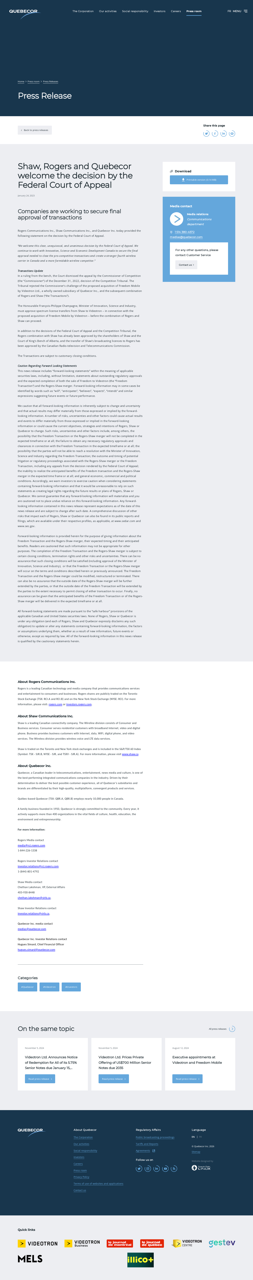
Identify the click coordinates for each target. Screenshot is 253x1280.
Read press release (39, 1078)
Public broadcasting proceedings (155, 1137)
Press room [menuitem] (194, 11)
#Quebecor (27, 986)
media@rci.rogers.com (31, 845)
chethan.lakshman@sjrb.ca (34, 897)
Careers (78, 1163)
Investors (79, 1157)
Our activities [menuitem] (107, 11)
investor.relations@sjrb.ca (33, 913)
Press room (80, 1170)
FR (229, 11)
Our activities (81, 1144)
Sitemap (196, 1151)
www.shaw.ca (130, 754)
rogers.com (55, 704)
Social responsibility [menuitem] (135, 11)
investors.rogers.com (79, 704)
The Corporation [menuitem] (83, 11)
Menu (240, 11)
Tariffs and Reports (147, 1144)
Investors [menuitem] (160, 11)
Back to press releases (35, 130)
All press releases (222, 1029)
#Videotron (49, 986)
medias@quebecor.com (32, 929)
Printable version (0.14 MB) (199, 179)
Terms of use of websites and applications (98, 1183)
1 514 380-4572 (184, 232)
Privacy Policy (81, 1177)
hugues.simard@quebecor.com (36, 949)
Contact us (185, 264)
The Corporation (83, 1137)
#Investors (71, 986)
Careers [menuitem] (176, 11)
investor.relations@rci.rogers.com (38, 866)
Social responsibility (85, 1150)
